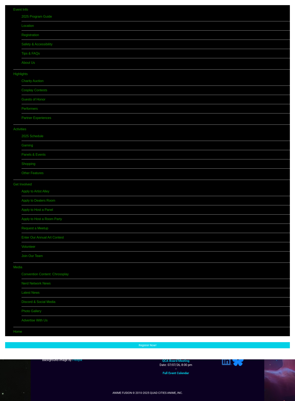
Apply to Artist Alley (35, 191)
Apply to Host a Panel (37, 209)
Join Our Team (32, 256)
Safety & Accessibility (37, 44)
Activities (19, 129)
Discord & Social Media (38, 302)
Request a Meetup (35, 228)
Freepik (77, 360)
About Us (28, 62)
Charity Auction (33, 81)
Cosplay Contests (34, 90)
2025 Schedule (32, 136)
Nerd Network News (36, 283)
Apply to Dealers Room (38, 200)
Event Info (20, 9)
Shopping (28, 164)
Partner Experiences (36, 118)
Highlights (20, 74)
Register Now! (148, 345)
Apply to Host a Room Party (42, 219)
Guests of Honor (33, 99)
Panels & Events (33, 154)
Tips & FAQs (31, 53)
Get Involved (22, 184)
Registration (30, 35)
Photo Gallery (31, 311)
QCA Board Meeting (175, 361)
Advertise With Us (35, 320)
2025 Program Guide (37, 16)
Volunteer (28, 246)
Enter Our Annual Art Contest (43, 237)
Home (17, 331)
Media (17, 267)
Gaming (27, 145)
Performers (30, 108)
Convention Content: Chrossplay (45, 274)
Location (28, 25)
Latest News (31, 292)
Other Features (33, 173)
